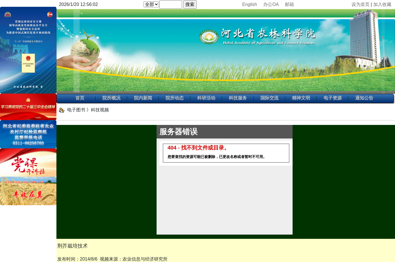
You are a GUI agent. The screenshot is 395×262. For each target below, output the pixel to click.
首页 (79, 98)
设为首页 (361, 4)
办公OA (270, 4)
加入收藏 (382, 4)
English (249, 4)
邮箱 (289, 4)
